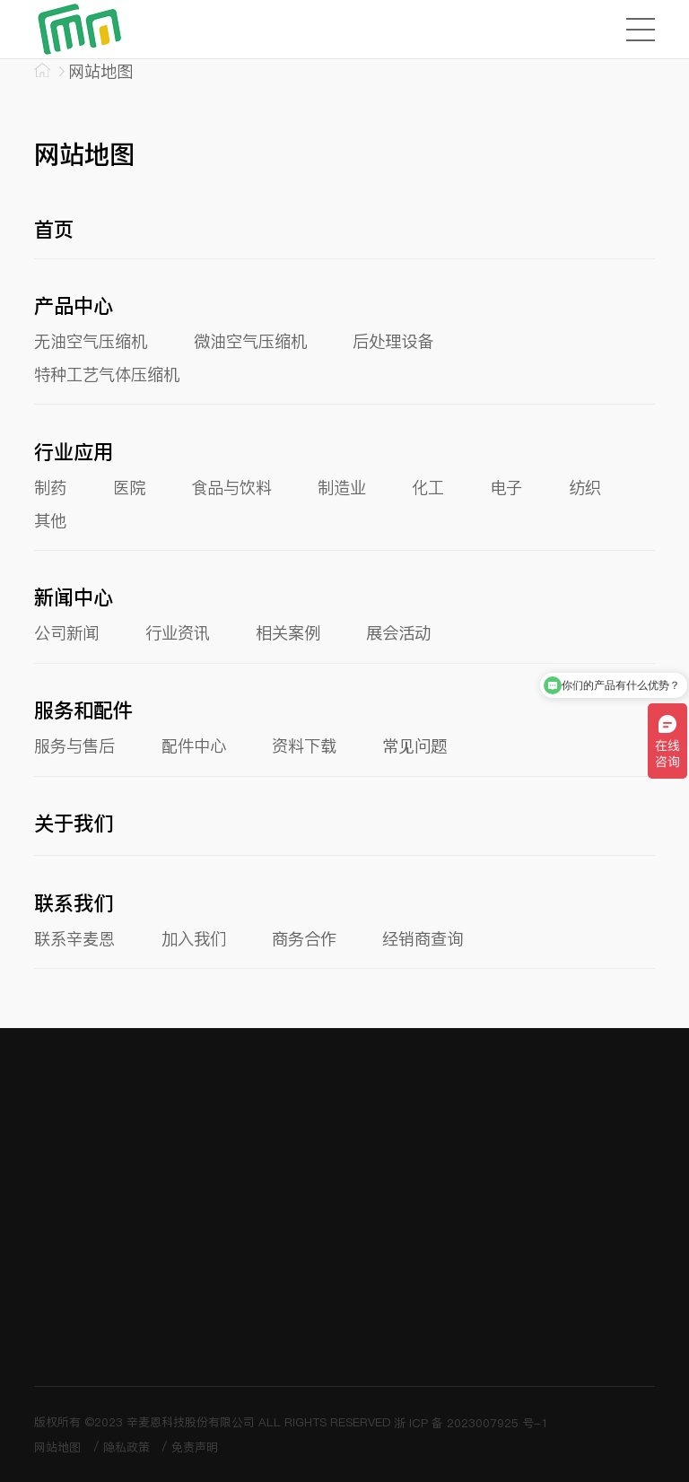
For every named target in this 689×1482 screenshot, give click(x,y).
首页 (54, 229)
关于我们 (73, 823)
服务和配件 (83, 710)
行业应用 (73, 452)
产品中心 (73, 306)
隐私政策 (126, 1447)
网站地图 (57, 1447)
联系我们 (73, 903)
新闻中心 (73, 597)
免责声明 (194, 1447)
